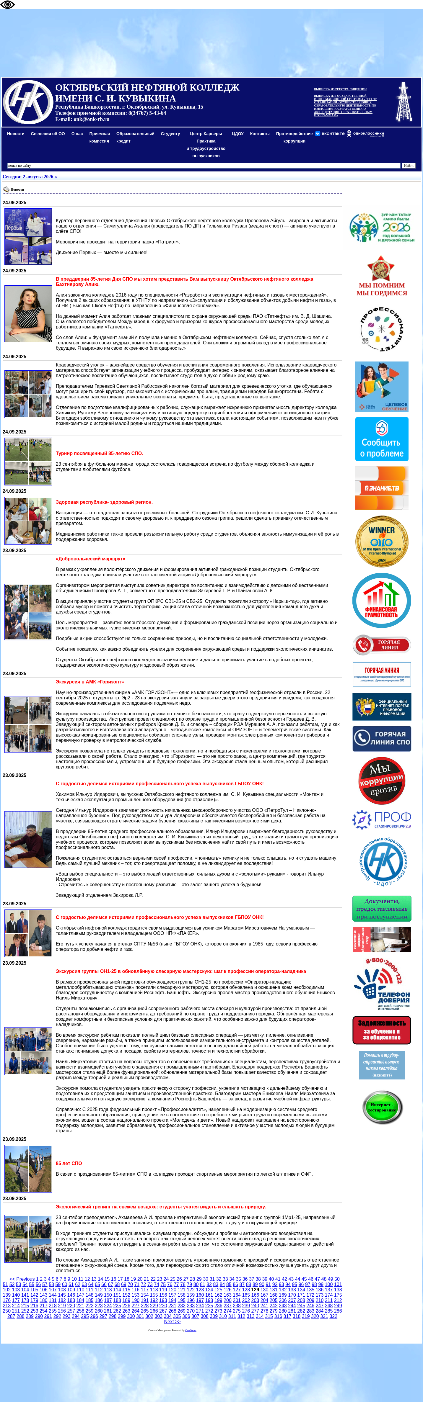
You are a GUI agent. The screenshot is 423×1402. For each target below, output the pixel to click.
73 (150, 1284)
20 (140, 1279)
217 (44, 1305)
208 (301, 1300)
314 (260, 1316)
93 (281, 1284)
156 (163, 1295)
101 (338, 1284)
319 (306, 1316)
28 (192, 1279)
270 (191, 1310)
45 (304, 1279)
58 (51, 1284)
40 (271, 1279)
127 (237, 1289)
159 (191, 1295)
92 (275, 1284)
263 (126, 1310)
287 (11, 1316)
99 (320, 1284)
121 (182, 1289)
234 (200, 1305)
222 (90, 1305)
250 (7, 1310)
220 (71, 1305)
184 (80, 1300)
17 (120, 1279)
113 (108, 1289)
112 (99, 1289)
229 (154, 1305)
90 (261, 1284)
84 (222, 1284)
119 (163, 1289)
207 (292, 1300)
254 (44, 1310)
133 (292, 1289)
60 (64, 1284)
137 (329, 1289)
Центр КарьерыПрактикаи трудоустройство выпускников (206, 144)
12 (87, 1279)
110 (80, 1289)
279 (274, 1310)
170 (292, 1295)
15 (107, 1279)
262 (117, 1310)
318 (297, 1316)
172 (310, 1295)
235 (209, 1305)
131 (274, 1289)
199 (218, 1300)
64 (91, 1284)
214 (16, 1305)
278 (265, 1310)
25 (172, 1279)
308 (205, 1316)
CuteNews (190, 1330)
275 (237, 1310)
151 (117, 1295)
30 (205, 1279)
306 (186, 1316)
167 (265, 1295)
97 (307, 1284)
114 (117, 1289)
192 (154, 1300)
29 (199, 1279)
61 (71, 1284)
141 (25, 1295)
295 (85, 1316)
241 (265, 1305)
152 (126, 1295)
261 (108, 1310)
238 (237, 1305)
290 (39, 1316)
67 (110, 1284)
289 (30, 1316)
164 (237, 1295)
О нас (77, 133)
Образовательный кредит (135, 137)
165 (246, 1295)
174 (329, 1295)
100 (329, 1284)
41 (278, 1279)
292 (57, 1316)
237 (228, 1305)
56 (38, 1284)
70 (130, 1284)
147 (80, 1295)
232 (182, 1305)
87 (242, 1284)
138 (338, 1289)
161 (209, 1295)
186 (99, 1300)
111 (90, 1289)
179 (34, 1300)
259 (90, 1310)
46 (310, 1279)
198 (209, 1300)
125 (218, 1289)
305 (177, 1316)
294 (76, 1316)
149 (99, 1295)
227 (136, 1305)
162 (218, 1295)
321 (324, 1316)
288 (21, 1316)
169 (283, 1295)
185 (90, 1300)
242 (274, 1305)
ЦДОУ (237, 133)
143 (44, 1295)
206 (283, 1300)
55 (31, 1284)
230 (163, 1305)
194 (172, 1300)
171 (301, 1295)
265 (145, 1310)
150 (108, 1295)
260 (99, 1310)
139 (7, 1295)
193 (163, 1300)
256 (62, 1310)
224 (108, 1305)
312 (241, 1316)
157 (172, 1295)
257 (71, 1310)
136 (320, 1289)
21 (146, 1279)
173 (320, 1295)
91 (268, 1284)
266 (154, 1310)
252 (25, 1310)
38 (258, 1279)
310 (223, 1316)
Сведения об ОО (48, 133)
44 (297, 1279)
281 (292, 1310)
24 (166, 1279)
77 (176, 1284)
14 (100, 1279)
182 (62, 1300)
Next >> (172, 1321)
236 (218, 1305)
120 (172, 1289)
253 (34, 1310)
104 (25, 1289)
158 (182, 1295)
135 (310, 1289)
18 (126, 1279)
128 (246, 1289)
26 (179, 1279)
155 (154, 1295)
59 (58, 1284)
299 (122, 1316)
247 (320, 1305)
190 (136, 1300)
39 (264, 1279)
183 (71, 1300)
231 (172, 1305)
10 (74, 1279)
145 (62, 1295)
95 (294, 1284)
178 (25, 1300)
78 (183, 1284)
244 (292, 1305)
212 (338, 1300)
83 (215, 1284)
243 (283, 1305)
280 (283, 1310)
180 (44, 1300)
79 (189, 1284)
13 (94, 1279)
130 (265, 1289)
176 (7, 1300)
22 (153, 1279)
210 (320, 1300)
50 (337, 1279)
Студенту (170, 133)
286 (338, 1310)
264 (136, 1310)
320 (315, 1316)
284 (320, 1310)
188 (117, 1300)
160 (200, 1295)
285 (329, 1310)
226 (126, 1305)
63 (84, 1284)
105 (34, 1289)
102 (7, 1289)
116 (136, 1289)
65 (97, 1284)
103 (16, 1289)
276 (246, 1310)
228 (145, 1305)
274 (228, 1310)
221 (80, 1305)
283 (310, 1310)
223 (99, 1305)
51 (5, 1284)
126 (228, 1289)
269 (182, 1310)
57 (45, 1284)
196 (191, 1300)
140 (16, 1295)
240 (255, 1305)
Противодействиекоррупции (294, 137)
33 (225, 1279)
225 (117, 1305)
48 (324, 1279)
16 (113, 1279)
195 (182, 1300)
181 (53, 1300)
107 (53, 1289)
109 (71, 1289)
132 (283, 1289)
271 (200, 1310)
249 (338, 1305)
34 (232, 1279)
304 (168, 1316)
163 (228, 1295)
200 (228, 1300)
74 (156, 1284)
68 (117, 1284)
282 (301, 1310)
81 (202, 1284)
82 (209, 1284)
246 (310, 1305)
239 (246, 1305)
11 (80, 1279)
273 (218, 1310)
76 (170, 1284)
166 (255, 1295)
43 (291, 1279)
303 (158, 1316)
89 (255, 1284)
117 (145, 1289)
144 (53, 1295)
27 (185, 1279)
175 (338, 1295)
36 (245, 1279)
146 (71, 1295)
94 (288, 1284)
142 (34, 1295)
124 (209, 1289)
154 (145, 1295)
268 (172, 1310)
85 (229, 1284)
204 (265, 1300)
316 (278, 1316)
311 (232, 1316)
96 (301, 1284)
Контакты (260, 133)
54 (25, 1284)
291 (48, 1316)
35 (238, 1279)
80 (196, 1284)
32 (219, 1279)
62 (77, 1284)
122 (191, 1289)
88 (248, 1284)
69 (123, 1284)
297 (103, 1316)
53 (18, 1284)
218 (53, 1305)
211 (329, 1300)
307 (195, 1316)
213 (7, 1305)
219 (62, 1305)
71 (136, 1284)
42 (284, 1279)
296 (94, 1316)
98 (314, 1284)
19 (133, 1279)
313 (251, 1316)
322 (333, 1316)
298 (113, 1316)
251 (16, 1310)
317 (288, 1316)
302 (149, 1316)
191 (145, 1300)
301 (140, 1316)
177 (16, 1300)
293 (67, 1316)
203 (255, 1300)
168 (274, 1295)
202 (246, 1300)
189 (126, 1300)
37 (251, 1279)
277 (255, 1310)
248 (329, 1305)
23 (159, 1279)
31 (212, 1279)
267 (163, 1310)
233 (191, 1305)
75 (163, 1284)
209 (310, 1300)
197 (200, 1300)
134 (301, 1289)
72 (143, 1284)
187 (108, 1300)
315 (269, 1316)
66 (104, 1284)
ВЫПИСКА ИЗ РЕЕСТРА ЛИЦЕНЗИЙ (340, 89)
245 (301, 1305)
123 (200, 1289)
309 (214, 1316)
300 (131, 1316)
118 (154, 1289)
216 (34, 1305)
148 (90, 1295)
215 (25, 1305)
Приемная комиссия (100, 137)
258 (80, 1310)
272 (209, 1310)
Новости (16, 133)
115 (126, 1289)
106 (44, 1289)
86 (235, 1284)
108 (62, 1289)
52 (12, 1284)
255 (53, 1310)
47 (317, 1279)
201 (237, 1300)
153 (136, 1295)
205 (274, 1300)
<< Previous (22, 1279)
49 (330, 1279)
